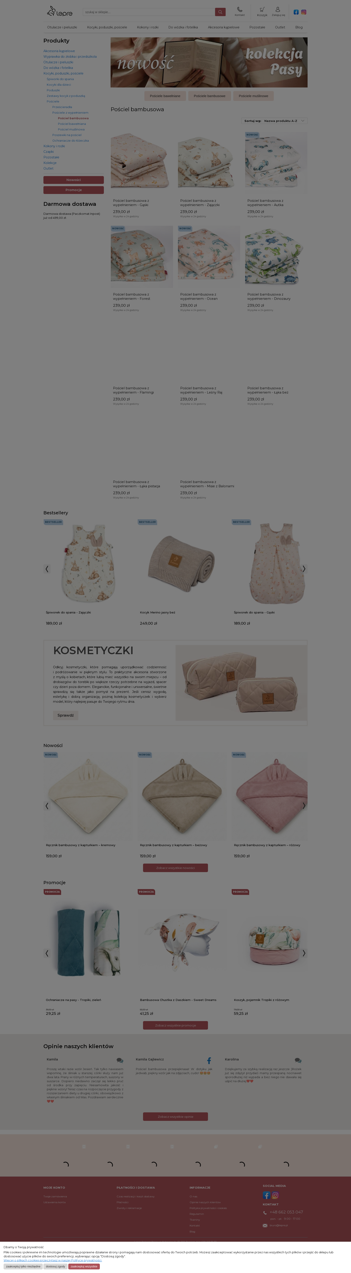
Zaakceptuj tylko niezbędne (23, 1266)
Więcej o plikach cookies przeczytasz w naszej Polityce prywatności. (53, 1260)
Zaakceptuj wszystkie (84, 1266)
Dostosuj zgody (55, 1266)
